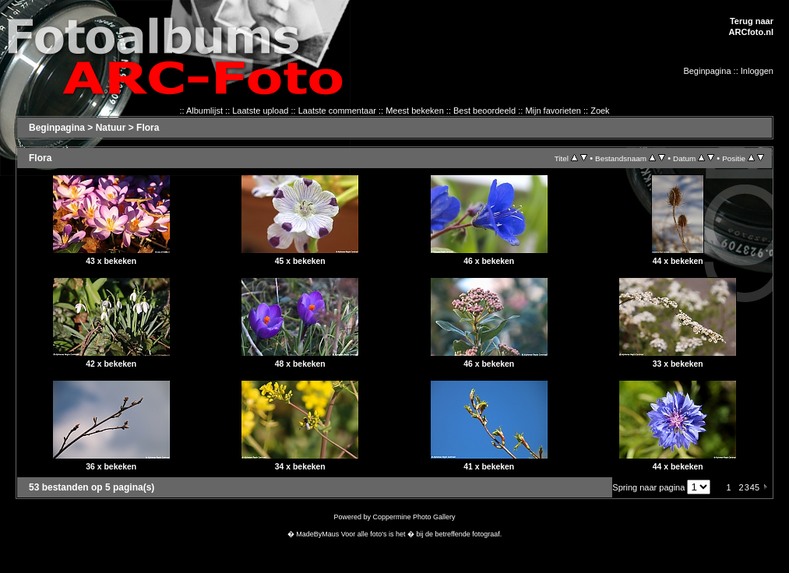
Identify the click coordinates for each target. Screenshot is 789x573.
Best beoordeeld (484, 110)
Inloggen (757, 71)
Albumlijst (204, 110)
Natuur (111, 127)
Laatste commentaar (337, 110)
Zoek (599, 110)
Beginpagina (707, 71)
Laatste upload (260, 110)
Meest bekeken (415, 110)
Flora (147, 127)
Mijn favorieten (553, 110)
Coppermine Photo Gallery (413, 517)
